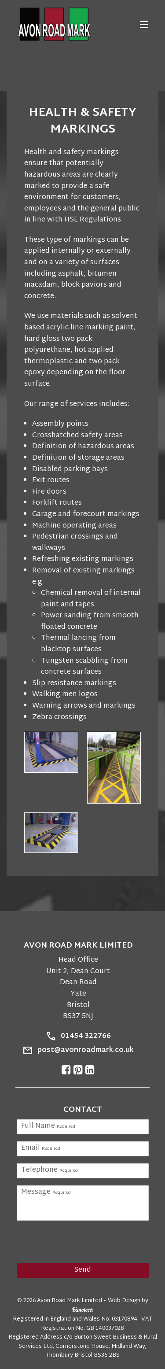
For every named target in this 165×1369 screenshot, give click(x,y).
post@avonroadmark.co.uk (85, 1050)
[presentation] (72, 1241)
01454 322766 (86, 1036)
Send (82, 1270)
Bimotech (82, 1309)
